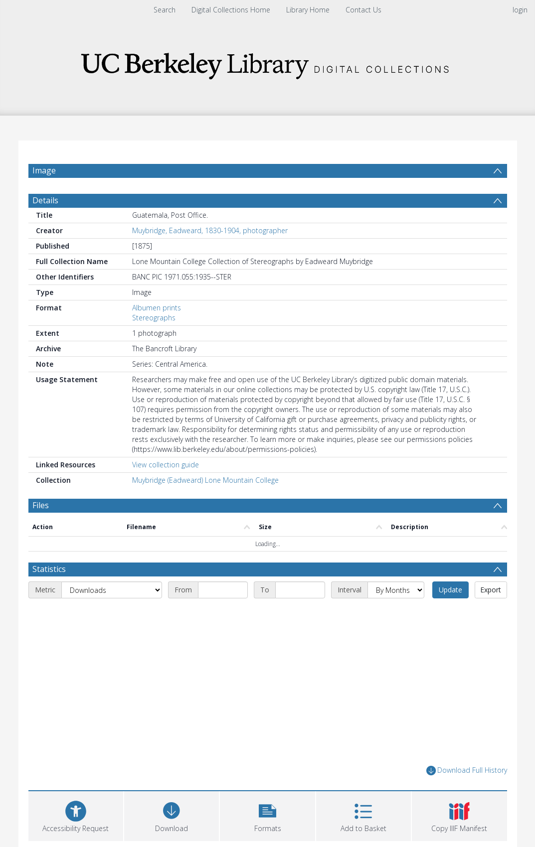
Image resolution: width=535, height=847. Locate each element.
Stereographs (154, 317)
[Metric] (111, 589)
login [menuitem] (520, 9)
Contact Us (363, 9)
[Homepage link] (267, 63)
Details (45, 200)
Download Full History (466, 770)
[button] (267, 815)
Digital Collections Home (230, 9)
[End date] (300, 589)
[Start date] (223, 589)
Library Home (308, 9)
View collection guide (165, 464)
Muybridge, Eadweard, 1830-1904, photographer (210, 230)
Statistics (49, 569)
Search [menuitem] (165, 9)
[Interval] (395, 589)
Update (450, 589)
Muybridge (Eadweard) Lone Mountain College (205, 480)
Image (44, 170)
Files (40, 505)
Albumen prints (156, 307)
